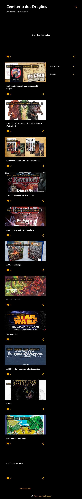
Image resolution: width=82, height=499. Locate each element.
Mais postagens (25, 488)
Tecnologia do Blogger (41, 496)
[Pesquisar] (76, 6)
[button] (74, 56)
